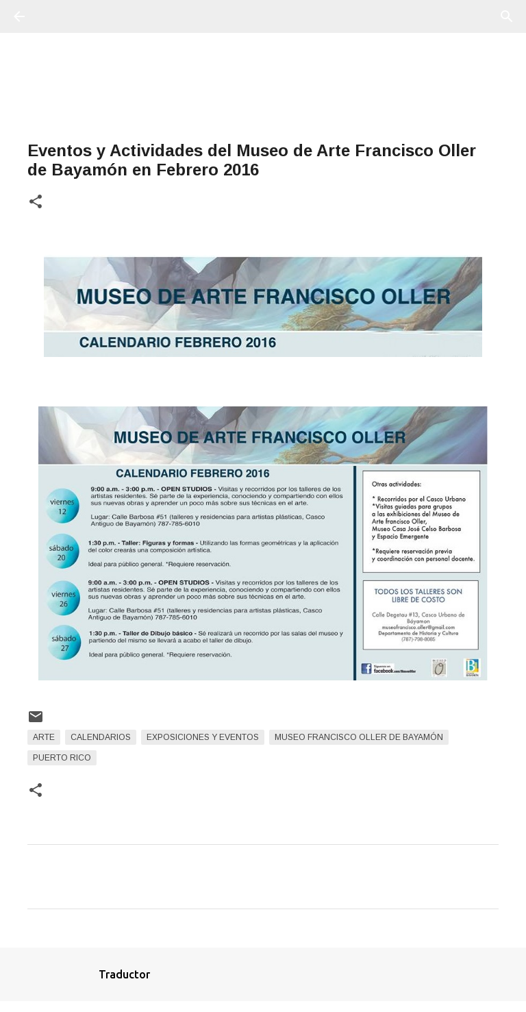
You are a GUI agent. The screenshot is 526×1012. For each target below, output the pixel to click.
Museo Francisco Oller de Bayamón (359, 737)
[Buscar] (57, 16)
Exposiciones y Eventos (203, 737)
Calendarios (101, 737)
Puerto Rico (62, 758)
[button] (35, 202)
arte (44, 737)
